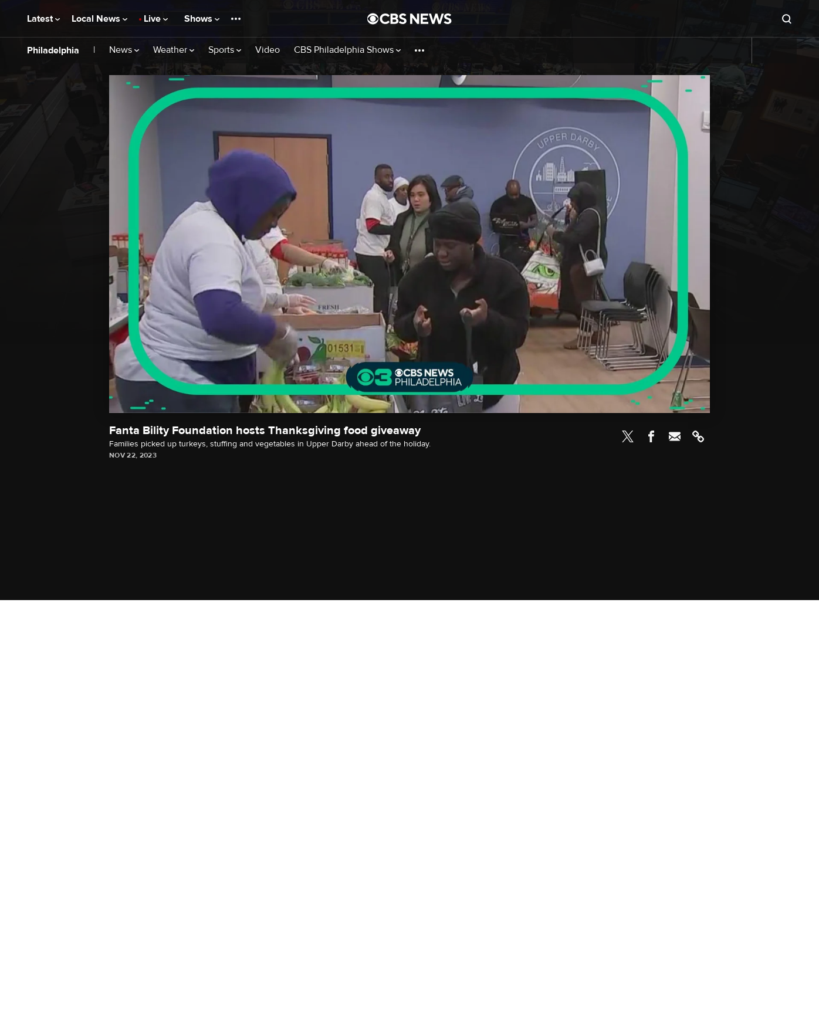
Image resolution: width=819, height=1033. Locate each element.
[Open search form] (786, 18)
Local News (99, 18)
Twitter (628, 436)
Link (698, 436)
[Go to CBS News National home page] (409, 19)
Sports (224, 50)
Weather (173, 50)
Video (267, 50)
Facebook (651, 436)
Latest (43, 18)
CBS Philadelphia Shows (347, 50)
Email (675, 436)
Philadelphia (53, 50)
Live (156, 19)
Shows (201, 18)
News (124, 50)
